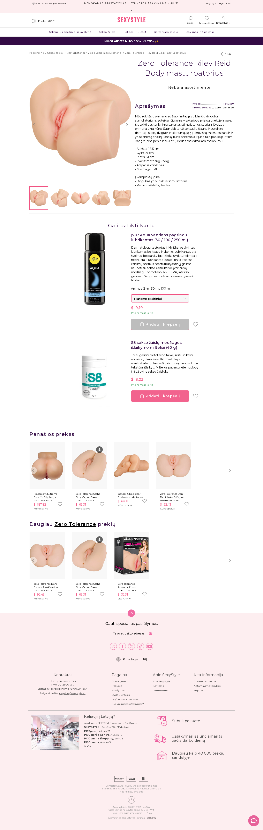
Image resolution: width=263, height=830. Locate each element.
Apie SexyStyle (161, 681)
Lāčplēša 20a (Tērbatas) (114, 727)
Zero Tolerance (224, 107)
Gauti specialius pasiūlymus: (131, 623)
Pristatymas (119, 681)
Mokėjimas (118, 690)
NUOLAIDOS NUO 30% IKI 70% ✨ (131, 41)
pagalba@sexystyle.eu (72, 693)
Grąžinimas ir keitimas (125, 699)
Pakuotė (117, 685)
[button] (33, 124)
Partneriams (160, 690)
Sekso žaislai (107, 31)
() (43, 21)
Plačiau (88, 746)
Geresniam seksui (166, 31)
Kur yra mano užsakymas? (128, 703)
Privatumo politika (205, 681)
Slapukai (199, 690)
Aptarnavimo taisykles (207, 685)
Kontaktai (159, 685)
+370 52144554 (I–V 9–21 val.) (52, 3)
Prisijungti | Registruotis (218, 3)
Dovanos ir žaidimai (200, 31)
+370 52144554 (78, 688)
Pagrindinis (37, 52)
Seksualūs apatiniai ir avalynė (70, 31)
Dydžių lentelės (121, 694)
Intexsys (151, 817)
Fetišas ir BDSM (135, 31)
